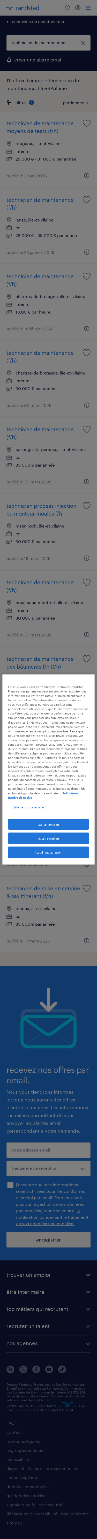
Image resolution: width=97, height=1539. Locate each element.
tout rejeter (48, 838)
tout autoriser (48, 852)
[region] (48, 769)
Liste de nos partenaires (28, 807)
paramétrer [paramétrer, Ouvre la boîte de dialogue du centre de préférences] (48, 824)
